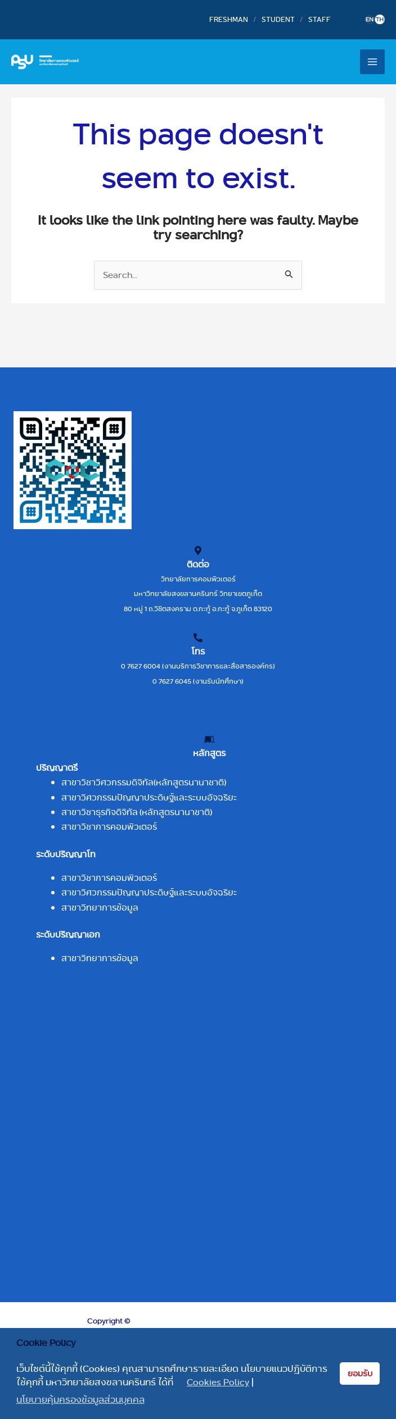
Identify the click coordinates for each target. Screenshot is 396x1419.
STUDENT (278, 19)
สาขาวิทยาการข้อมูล (99, 907)
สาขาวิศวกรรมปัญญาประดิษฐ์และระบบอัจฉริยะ (149, 797)
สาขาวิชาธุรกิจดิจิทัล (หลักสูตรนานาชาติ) (136, 812)
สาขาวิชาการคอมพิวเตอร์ (109, 826)
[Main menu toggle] (372, 61)
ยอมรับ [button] (360, 1373)
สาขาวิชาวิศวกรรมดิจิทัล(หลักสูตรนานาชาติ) (143, 782)
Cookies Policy (218, 1382)
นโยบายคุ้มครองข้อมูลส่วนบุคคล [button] (80, 1400)
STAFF (319, 19)
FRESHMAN (228, 19)
